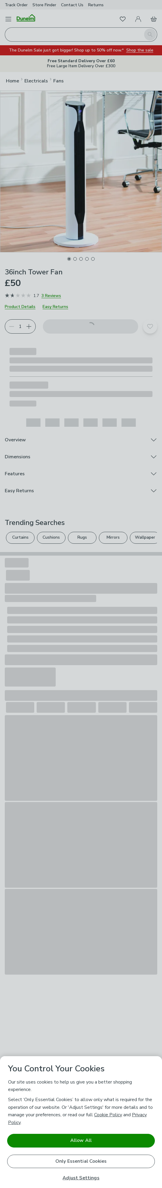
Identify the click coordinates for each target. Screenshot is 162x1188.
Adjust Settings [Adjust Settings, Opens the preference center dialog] (81, 1178)
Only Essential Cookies (81, 1161)
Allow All (81, 1140)
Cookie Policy (108, 1115)
